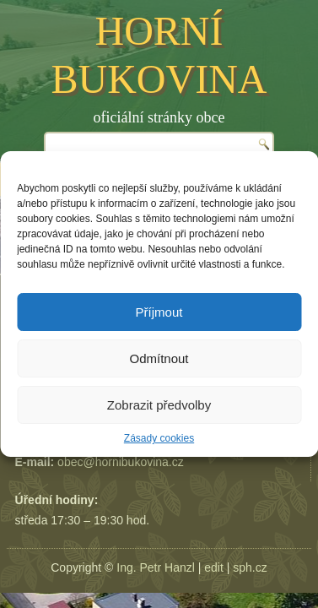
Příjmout (159, 312)
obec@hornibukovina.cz (120, 462)
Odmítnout (158, 358)
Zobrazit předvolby (159, 405)
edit (214, 567)
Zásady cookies (159, 438)
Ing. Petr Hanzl (155, 567)
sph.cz (250, 567)
